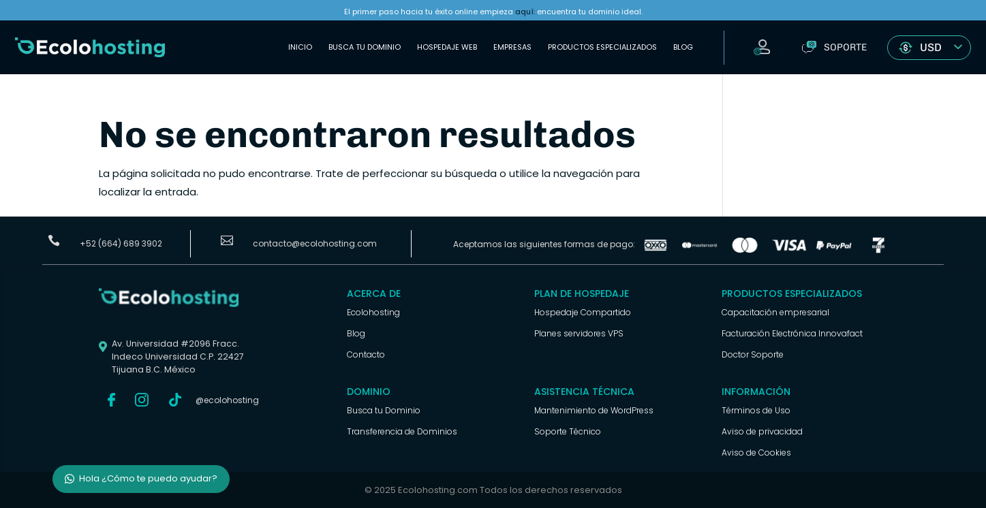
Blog (683, 47)
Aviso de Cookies (756, 452)
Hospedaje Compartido (582, 312)
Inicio (300, 47)
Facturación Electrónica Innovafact (792, 333)
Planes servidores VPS (578, 333)
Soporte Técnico (567, 431)
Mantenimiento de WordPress (593, 410)
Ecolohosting (373, 312)
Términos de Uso (756, 410)
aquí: (525, 11)
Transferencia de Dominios (402, 431)
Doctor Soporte (753, 354)
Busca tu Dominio (364, 47)
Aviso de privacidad (762, 431)
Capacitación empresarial (775, 312)
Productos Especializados (602, 47)
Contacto (366, 354)
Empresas (512, 47)
